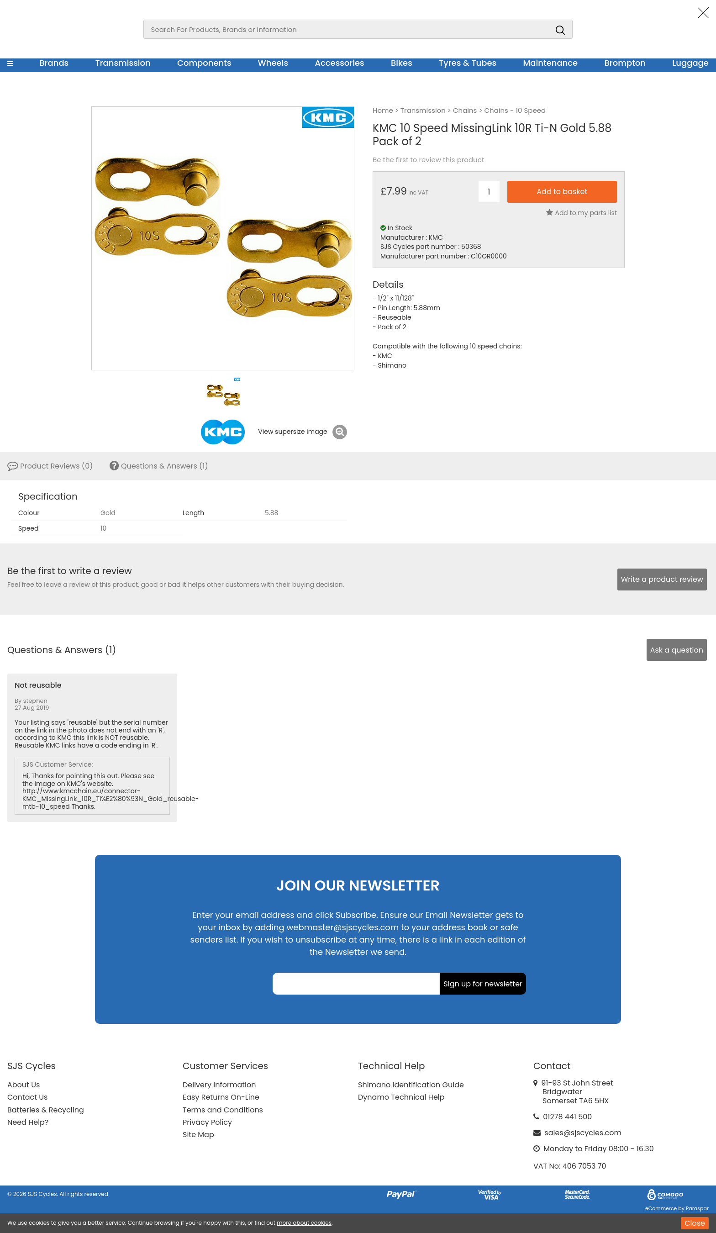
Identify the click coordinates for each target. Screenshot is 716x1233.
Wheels (273, 62)
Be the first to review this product (428, 160)
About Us (23, 1085)
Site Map (198, 1134)
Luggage (690, 62)
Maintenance (550, 62)
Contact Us (27, 1097)
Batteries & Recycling (45, 1110)
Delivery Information (219, 1085)
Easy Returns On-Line (221, 1097)
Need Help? (27, 1122)
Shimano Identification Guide (411, 1085)
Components (204, 62)
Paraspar (697, 1208)
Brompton (625, 62)
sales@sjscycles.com (582, 1133)
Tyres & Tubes (467, 62)
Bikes (401, 62)
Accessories (339, 62)
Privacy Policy (207, 1122)
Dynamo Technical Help (401, 1097)
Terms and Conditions (223, 1110)
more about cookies (304, 1223)
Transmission (123, 62)
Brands (53, 62)
